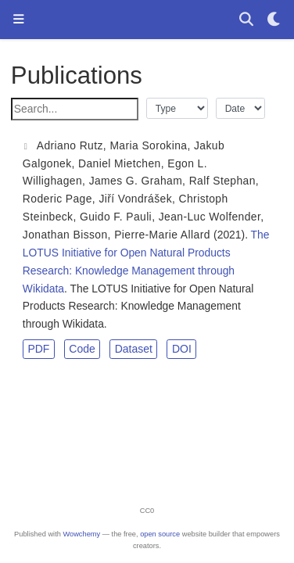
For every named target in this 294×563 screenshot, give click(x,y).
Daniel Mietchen (119, 163)
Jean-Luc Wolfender (210, 216)
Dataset (133, 348)
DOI (182, 348)
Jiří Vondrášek (135, 198)
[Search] (246, 20)
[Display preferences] (275, 20)
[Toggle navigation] (18, 20)
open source (160, 534)
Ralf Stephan (222, 180)
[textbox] (74, 109)
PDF (38, 348)
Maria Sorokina (148, 145)
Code (82, 348)
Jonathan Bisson (65, 234)
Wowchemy (81, 534)
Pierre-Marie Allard (162, 234)
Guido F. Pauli (116, 216)
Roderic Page (57, 198)
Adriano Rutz (70, 145)
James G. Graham (135, 180)
